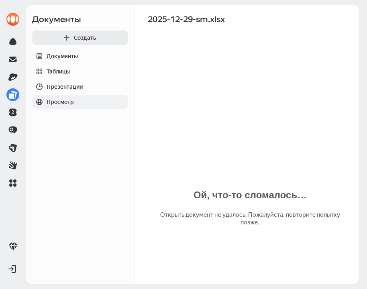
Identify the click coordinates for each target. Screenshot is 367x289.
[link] (12, 19)
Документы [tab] (55, 56)
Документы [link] (56, 19)
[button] (12, 183)
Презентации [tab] (57, 86)
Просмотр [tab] (53, 102)
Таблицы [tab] (51, 71)
